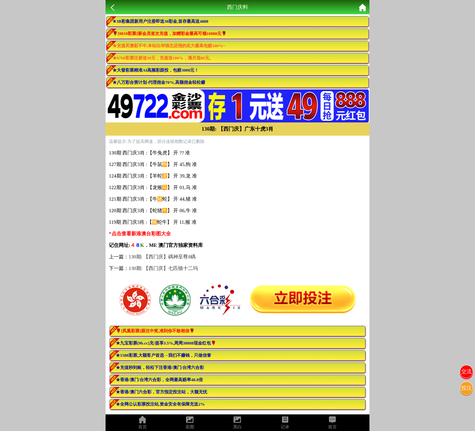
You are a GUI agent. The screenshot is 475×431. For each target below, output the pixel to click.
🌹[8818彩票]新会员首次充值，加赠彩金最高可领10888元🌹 (169, 33)
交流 (466, 371)
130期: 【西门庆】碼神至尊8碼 (162, 256)
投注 (466, 388)
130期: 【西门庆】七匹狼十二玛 (163, 268)
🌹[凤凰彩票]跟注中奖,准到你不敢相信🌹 (155, 330)
